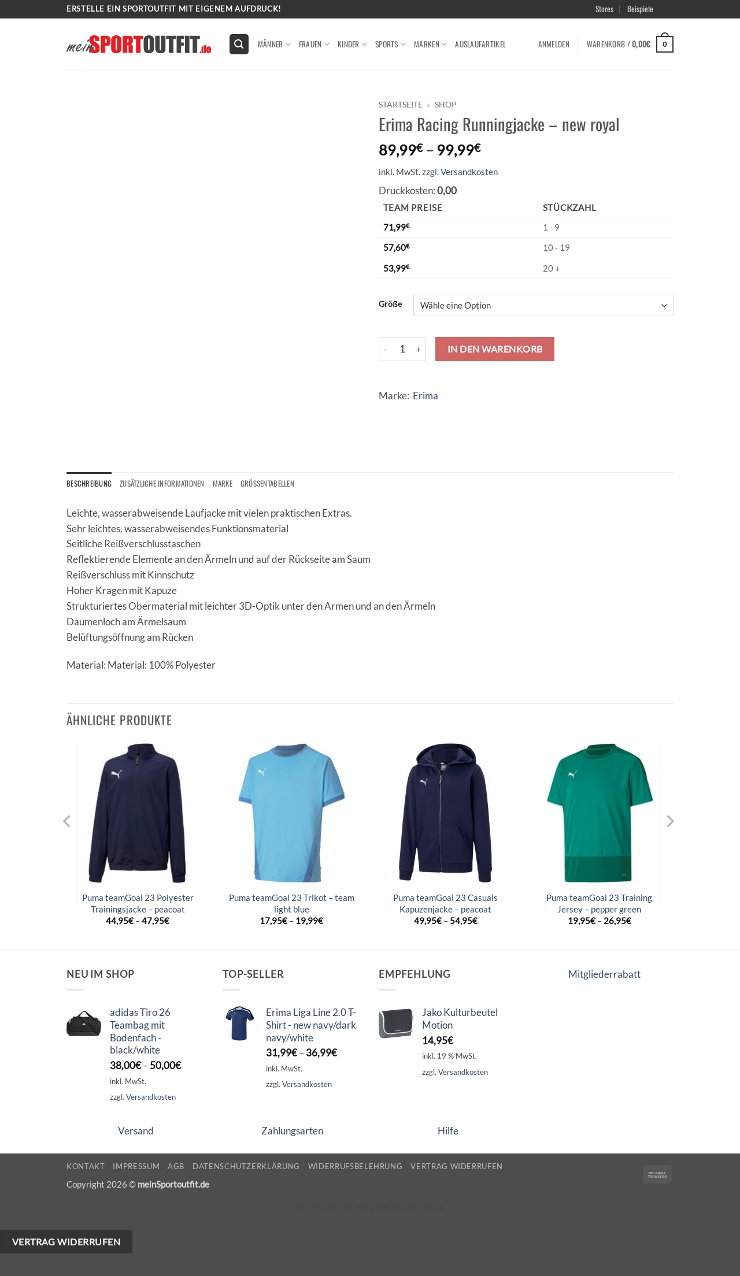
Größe (390, 304)
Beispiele (640, 8)
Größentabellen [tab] (273, 483)
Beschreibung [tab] (89, 483)
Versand (136, 1131)
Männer (274, 44)
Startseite (401, 104)
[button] (239, 44)
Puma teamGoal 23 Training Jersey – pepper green (599, 904)
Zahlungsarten (292, 1131)
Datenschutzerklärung (246, 1166)
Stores (604, 8)
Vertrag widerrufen (456, 1166)
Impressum (136, 1166)
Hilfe (448, 1131)
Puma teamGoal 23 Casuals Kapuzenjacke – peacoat (445, 904)
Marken (430, 44)
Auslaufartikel (480, 44)
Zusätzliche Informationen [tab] (164, 483)
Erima (425, 396)
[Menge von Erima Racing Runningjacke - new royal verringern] (386, 349)
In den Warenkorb (495, 348)
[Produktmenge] (402, 349)
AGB (176, 1166)
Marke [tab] (227, 483)
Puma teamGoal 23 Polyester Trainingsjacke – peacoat (138, 904)
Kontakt (85, 1166)
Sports (390, 44)
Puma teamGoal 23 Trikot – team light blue (291, 904)
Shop (446, 104)
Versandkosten (469, 171)
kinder (352, 44)
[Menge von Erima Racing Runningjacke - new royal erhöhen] (419, 349)
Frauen (314, 44)
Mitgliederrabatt (604, 975)
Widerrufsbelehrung (355, 1166)
